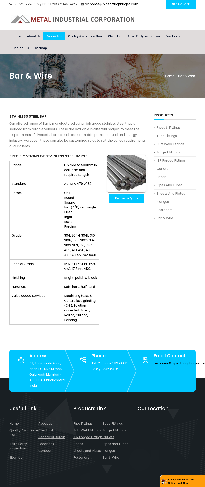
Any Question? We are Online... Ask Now (181, 481)
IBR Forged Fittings (171, 160)
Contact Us (20, 48)
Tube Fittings (167, 135)
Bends (161, 177)
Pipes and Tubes (169, 185)
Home (16, 36)
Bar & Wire (165, 218)
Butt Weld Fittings (170, 144)
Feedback (173, 36)
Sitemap (41, 48)
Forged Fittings (168, 152)
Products (54, 36)
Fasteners (164, 210)
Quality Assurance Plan (85, 36)
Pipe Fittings (82, 423)
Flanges (163, 201)
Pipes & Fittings (168, 127)
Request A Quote (126, 198)
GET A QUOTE (181, 4)
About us (45, 423)
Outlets (162, 168)
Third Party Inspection (144, 36)
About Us (33, 36)
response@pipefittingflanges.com (111, 4)
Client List (115, 36)
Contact (45, 450)
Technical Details (51, 437)
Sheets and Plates (171, 193)
